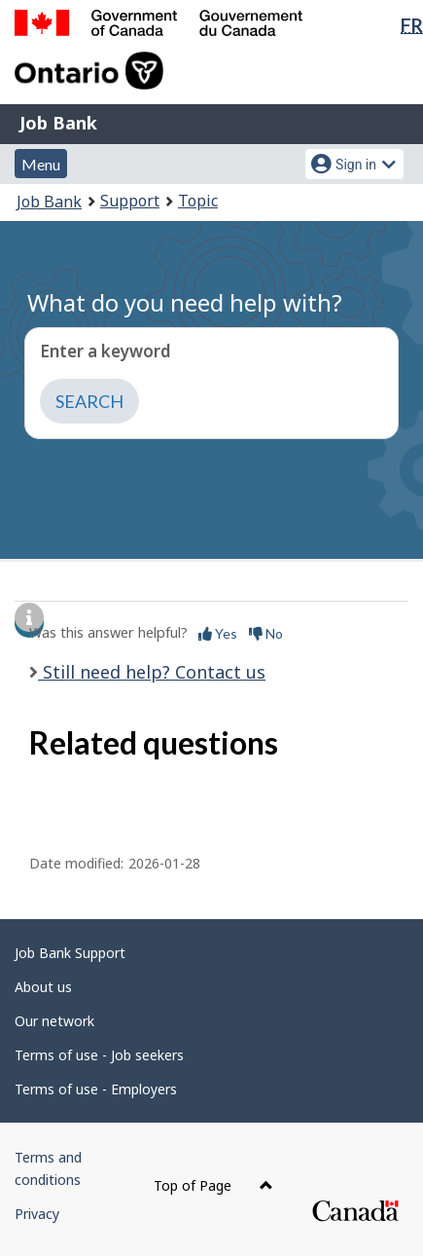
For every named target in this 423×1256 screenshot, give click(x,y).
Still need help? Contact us (151, 671)
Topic (198, 200)
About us (43, 987)
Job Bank (58, 122)
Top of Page (213, 1185)
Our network (54, 1021)
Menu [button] (40, 164)
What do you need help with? (184, 302)
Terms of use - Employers (96, 1089)
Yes (217, 633)
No (266, 633)
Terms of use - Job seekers (99, 1055)
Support (129, 200)
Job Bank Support (70, 952)
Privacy (37, 1213)
